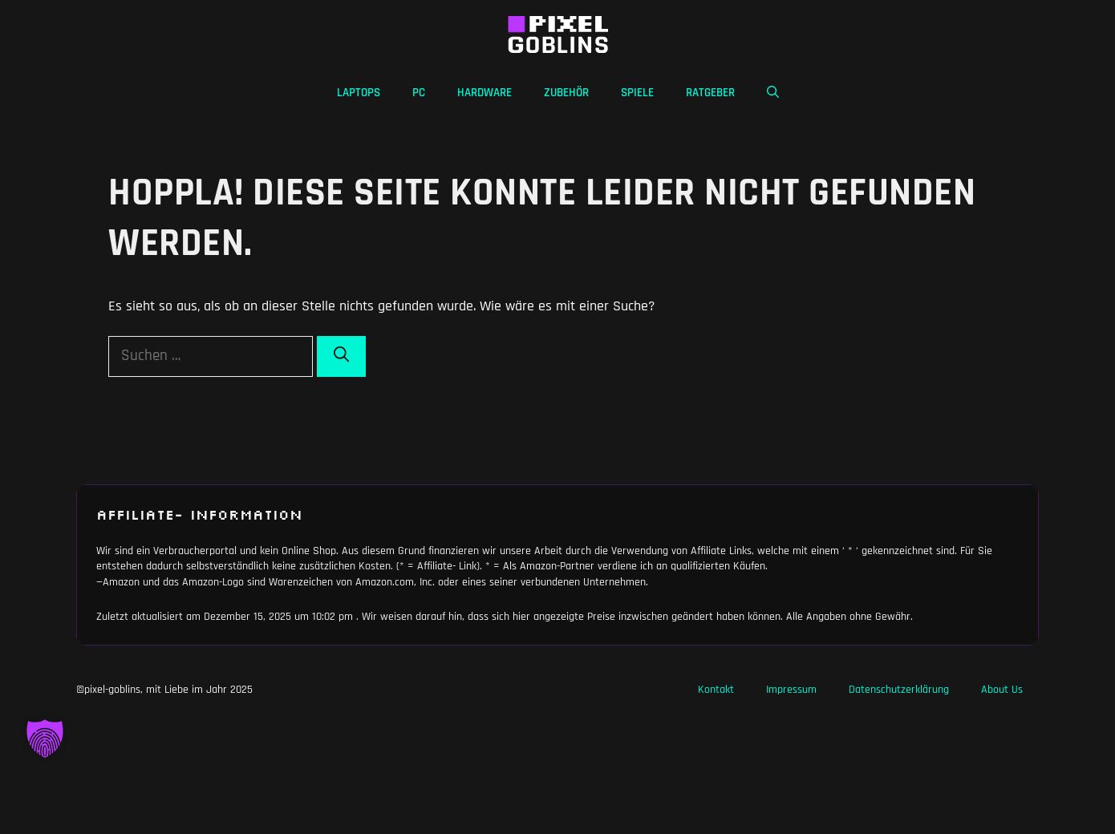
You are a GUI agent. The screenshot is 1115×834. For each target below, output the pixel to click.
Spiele (637, 92)
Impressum (791, 689)
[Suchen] (341, 356)
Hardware (484, 92)
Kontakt (716, 689)
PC (418, 92)
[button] (773, 93)
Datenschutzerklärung (899, 689)
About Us (1002, 689)
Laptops (358, 92)
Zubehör (566, 92)
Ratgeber (710, 92)
